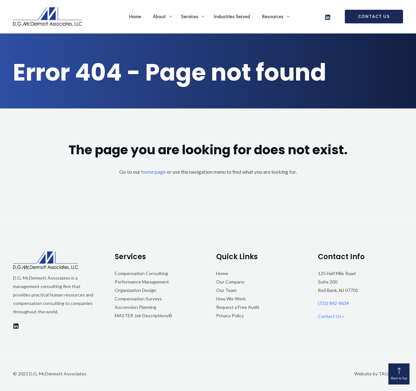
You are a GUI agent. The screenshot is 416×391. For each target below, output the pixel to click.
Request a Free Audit (237, 307)
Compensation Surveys (138, 298)
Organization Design (135, 290)
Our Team (226, 290)
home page (153, 172)
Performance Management (142, 281)
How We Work (231, 298)
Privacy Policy (230, 315)
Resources (272, 16)
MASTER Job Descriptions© (143, 315)
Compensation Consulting (141, 273)
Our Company (230, 281)
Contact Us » (331, 316)
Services (189, 16)
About (159, 16)
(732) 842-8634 (333, 303)
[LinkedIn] (328, 17)
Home (135, 16)
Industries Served (232, 16)
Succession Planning (135, 307)
